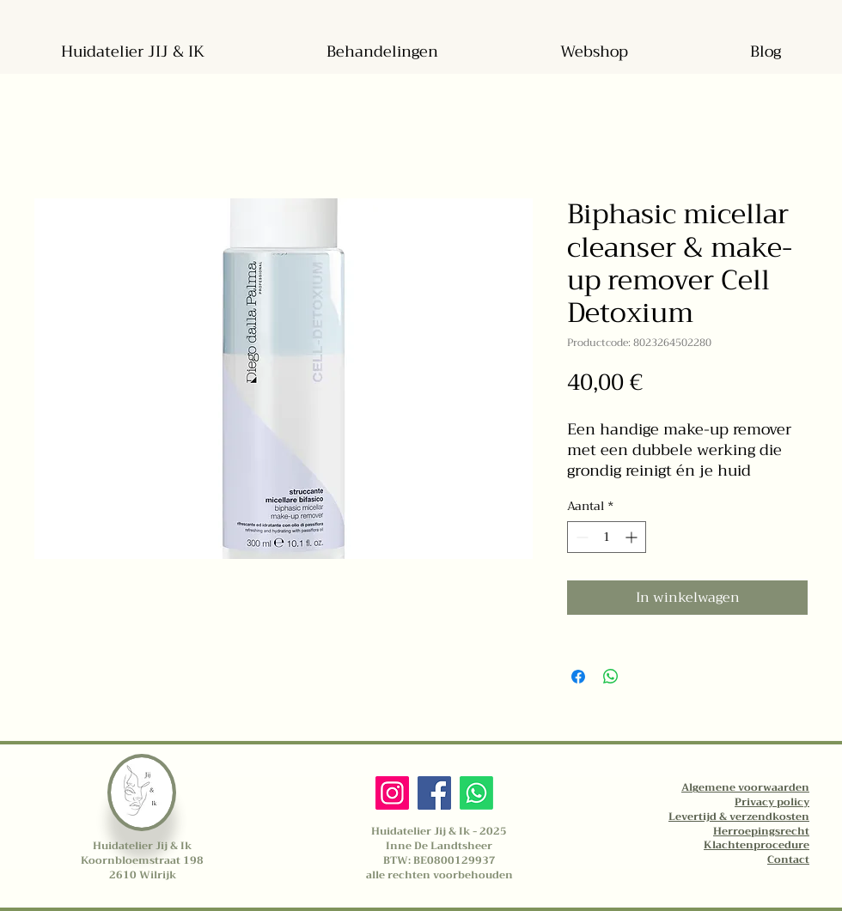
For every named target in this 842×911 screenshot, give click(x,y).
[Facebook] (434, 793)
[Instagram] (392, 793)
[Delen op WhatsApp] (611, 676)
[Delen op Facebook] (578, 676)
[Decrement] (580, 537)
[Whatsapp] (476, 793)
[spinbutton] (606, 537)
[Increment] (633, 537)
